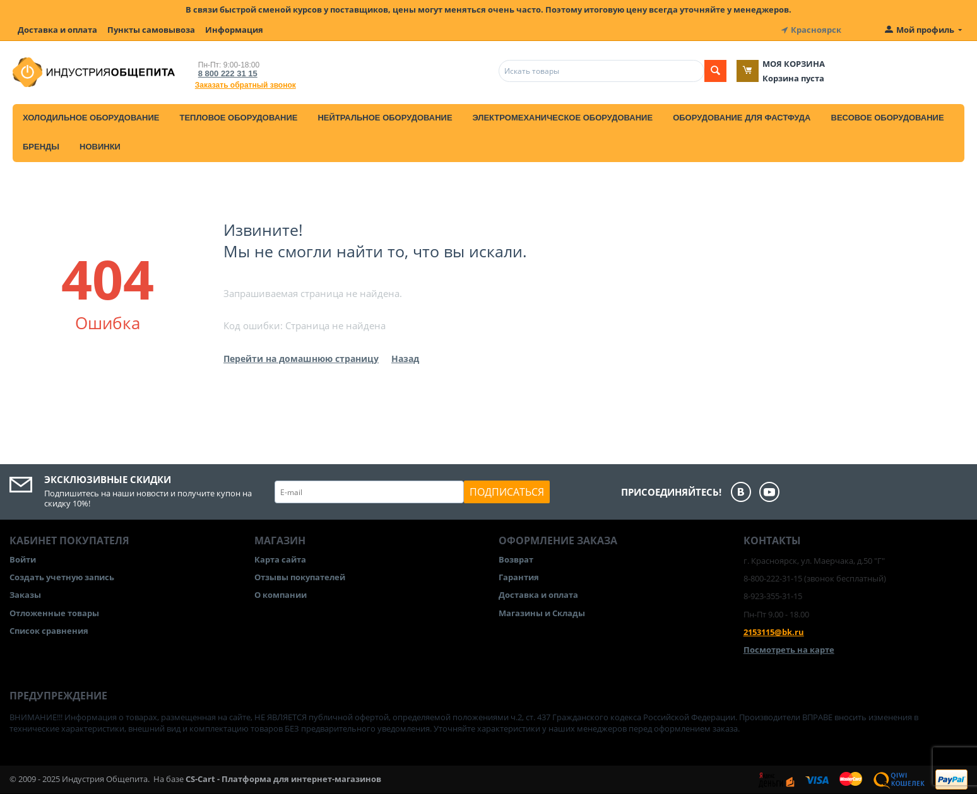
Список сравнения (48, 630)
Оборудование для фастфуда (741, 117)
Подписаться (507, 492)
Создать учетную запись (61, 577)
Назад (405, 359)
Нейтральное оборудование (384, 117)
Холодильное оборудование (91, 117)
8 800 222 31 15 (228, 73)
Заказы (25, 594)
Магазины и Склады (542, 613)
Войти (22, 559)
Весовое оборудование (887, 117)
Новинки (100, 146)
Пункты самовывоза (151, 29)
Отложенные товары (54, 613)
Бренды (41, 146)
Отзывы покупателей (299, 577)
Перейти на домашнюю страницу (301, 359)
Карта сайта (280, 559)
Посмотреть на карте (788, 649)
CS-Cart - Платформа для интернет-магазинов (283, 779)
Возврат (516, 559)
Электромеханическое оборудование (563, 117)
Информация (234, 29)
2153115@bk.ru (773, 632)
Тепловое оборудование (238, 117)
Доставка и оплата (57, 29)
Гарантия (519, 577)
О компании (280, 594)
